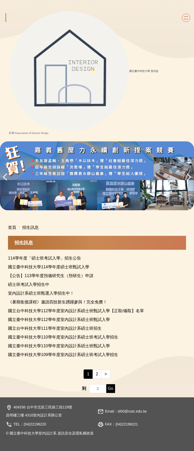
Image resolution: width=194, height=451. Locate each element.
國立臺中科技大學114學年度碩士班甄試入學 (48, 267)
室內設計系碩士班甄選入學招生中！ (41, 293)
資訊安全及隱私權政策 (76, 433)
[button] (6, 177)
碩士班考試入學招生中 (28, 284)
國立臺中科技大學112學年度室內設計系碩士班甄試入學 (59, 319)
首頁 (12, 227)
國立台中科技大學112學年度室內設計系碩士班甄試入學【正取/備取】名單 (76, 311)
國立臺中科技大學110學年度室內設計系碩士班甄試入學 (59, 346)
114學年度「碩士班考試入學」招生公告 (44, 258)
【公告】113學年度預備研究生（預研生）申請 (50, 275)
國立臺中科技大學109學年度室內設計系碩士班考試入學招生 (63, 354)
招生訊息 (30, 227)
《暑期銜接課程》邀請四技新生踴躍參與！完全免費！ (57, 302)
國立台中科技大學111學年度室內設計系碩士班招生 (55, 328)
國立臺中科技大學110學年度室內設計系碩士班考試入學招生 (63, 337)
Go (110, 388)
